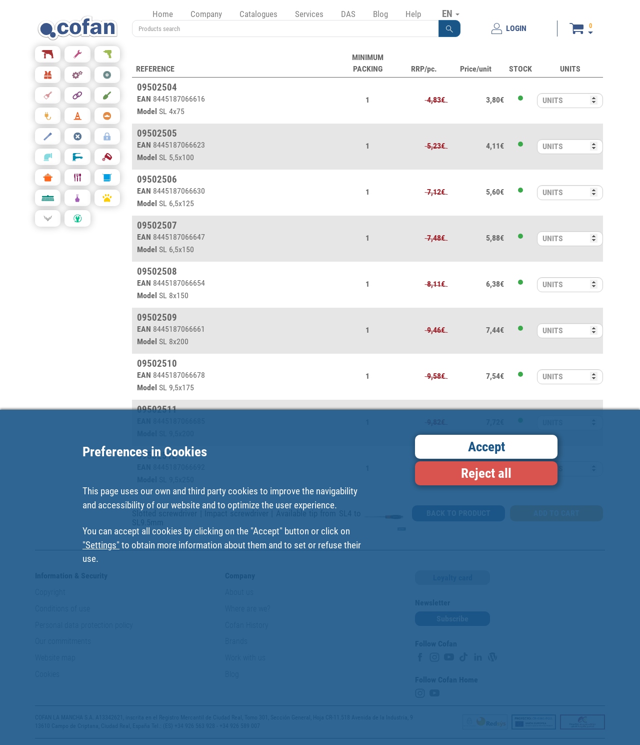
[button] (449, 28)
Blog (380, 14)
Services (309, 14)
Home (162, 14)
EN (451, 13)
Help (413, 14)
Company (206, 14)
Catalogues (259, 14)
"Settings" (101, 545)
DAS (348, 14)
